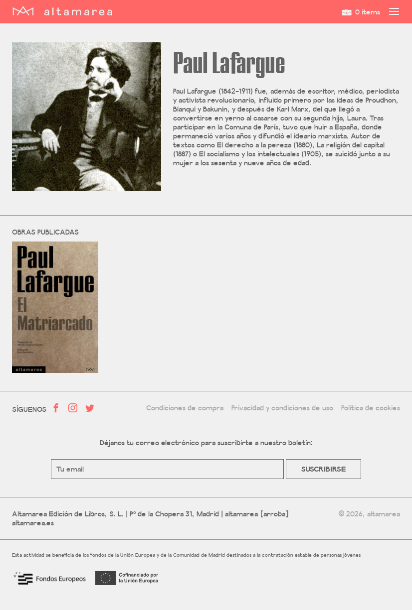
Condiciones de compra (184, 407)
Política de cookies (370, 407)
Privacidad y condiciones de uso (282, 407)
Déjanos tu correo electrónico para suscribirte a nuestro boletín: (206, 442)
